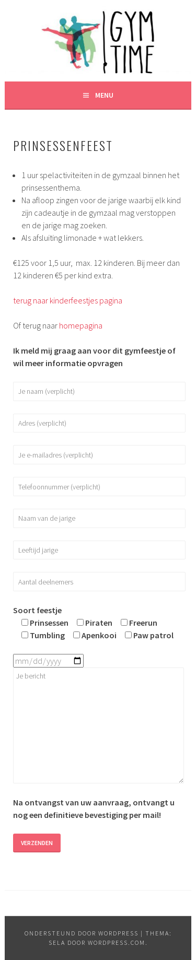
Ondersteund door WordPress (82, 933)
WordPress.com (116, 942)
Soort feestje (37, 610)
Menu (104, 95)
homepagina (80, 325)
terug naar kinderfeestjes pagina (67, 300)
